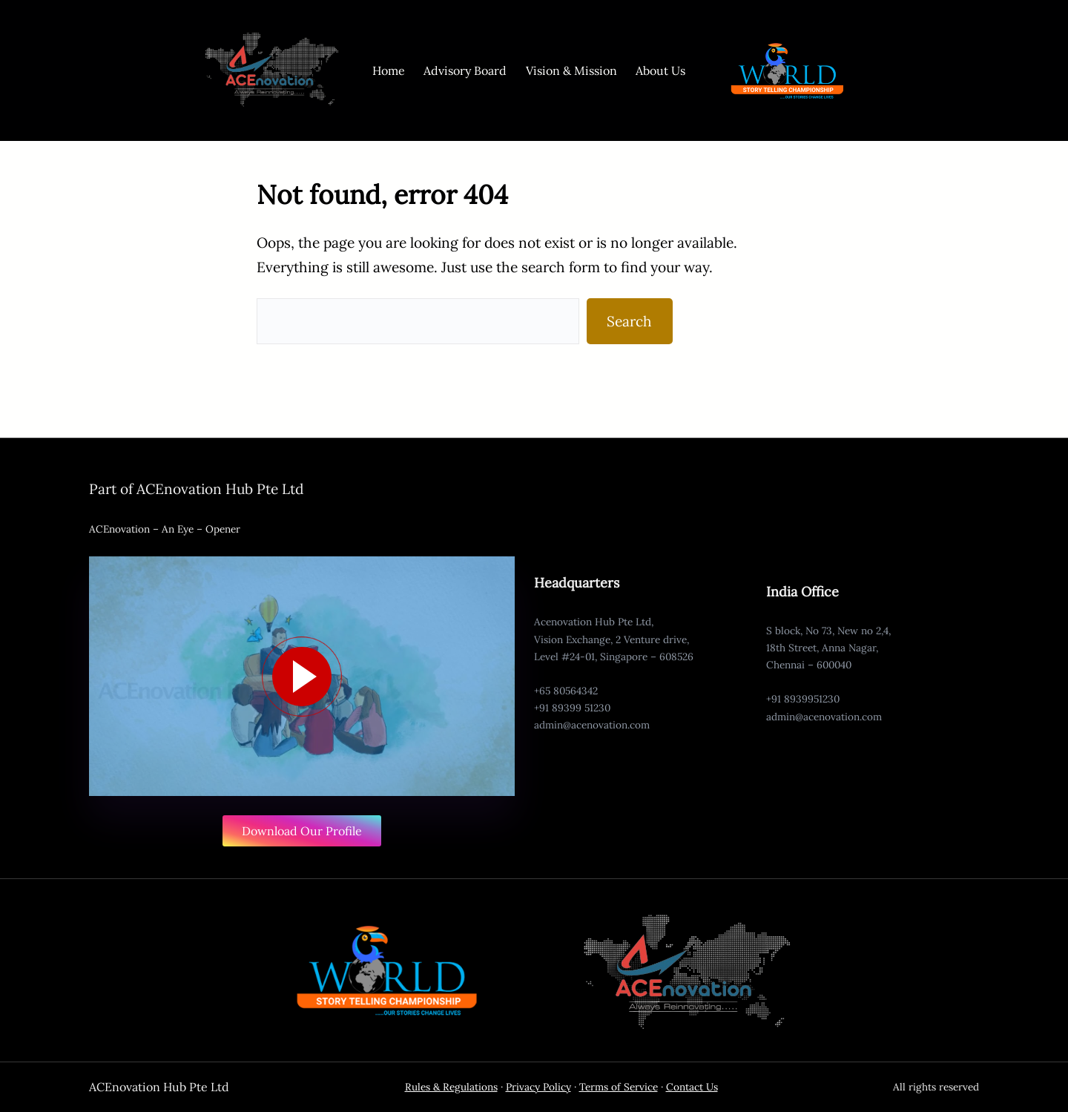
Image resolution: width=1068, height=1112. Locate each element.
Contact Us (692, 1086)
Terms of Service (618, 1086)
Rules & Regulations (451, 1086)
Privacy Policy (538, 1086)
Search (629, 321)
